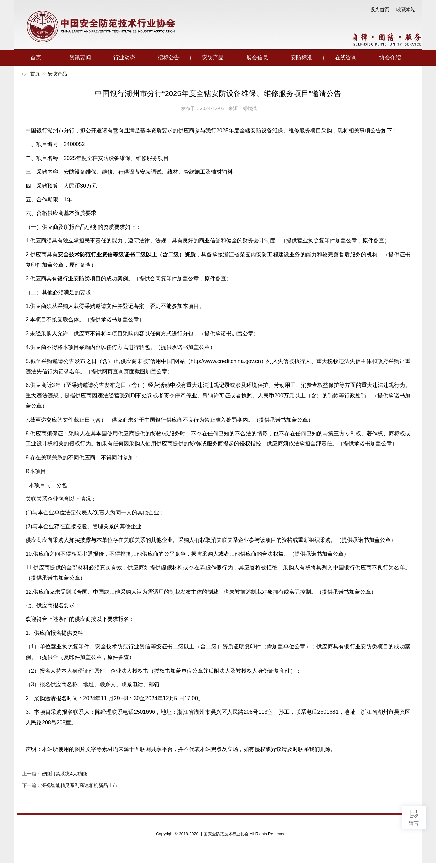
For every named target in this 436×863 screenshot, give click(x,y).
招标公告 (169, 57)
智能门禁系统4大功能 (64, 773)
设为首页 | (381, 9)
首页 (35, 57)
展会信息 (257, 57)
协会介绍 (390, 57)
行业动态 (124, 57)
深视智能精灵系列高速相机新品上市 (79, 785)
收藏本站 (406, 9)
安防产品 (213, 57)
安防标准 (301, 57)
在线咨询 (346, 57)
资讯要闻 (80, 57)
